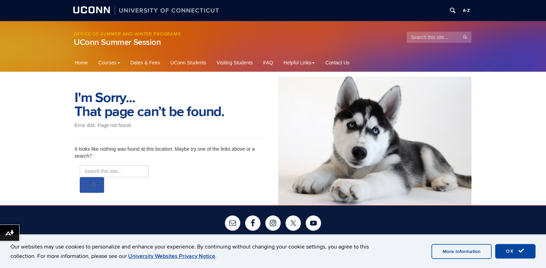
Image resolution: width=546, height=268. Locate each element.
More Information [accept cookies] (462, 251)
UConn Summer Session (117, 42)
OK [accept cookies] (515, 251)
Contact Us (337, 62)
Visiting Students (235, 62)
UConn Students (188, 62)
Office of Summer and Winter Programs (127, 34)
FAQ (268, 62)
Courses (109, 62)
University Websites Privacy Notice (171, 256)
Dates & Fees (145, 62)
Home (81, 62)
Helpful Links (299, 62)
